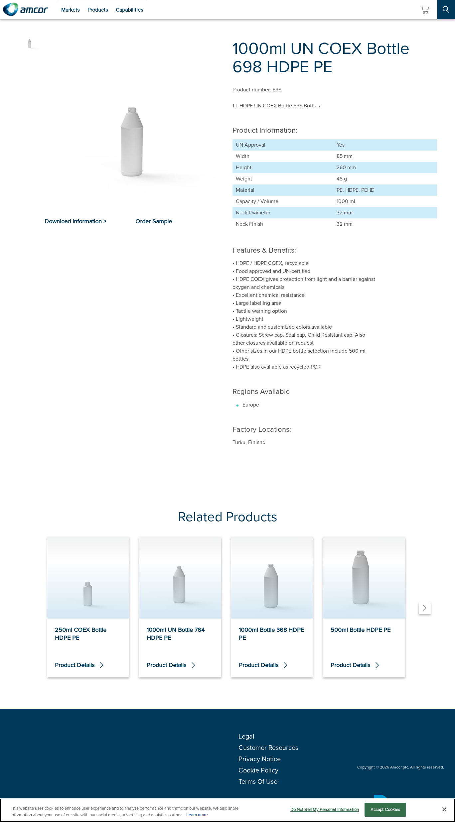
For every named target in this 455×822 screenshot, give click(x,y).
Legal (246, 736)
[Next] (425, 608)
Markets (70, 10)
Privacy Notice (259, 759)
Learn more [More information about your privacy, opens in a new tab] (197, 815)
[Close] (444, 809)
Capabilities (129, 10)
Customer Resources (268, 748)
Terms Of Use (257, 781)
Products (97, 10)
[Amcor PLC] (25, 9)
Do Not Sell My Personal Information (324, 810)
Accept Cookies (385, 810)
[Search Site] (446, 9)
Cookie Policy (258, 770)
